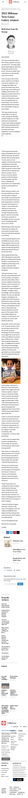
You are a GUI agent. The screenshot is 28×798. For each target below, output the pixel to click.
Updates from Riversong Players (4, 692)
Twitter (18, 570)
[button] (25, 2)
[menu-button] (2, 1)
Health (20, 737)
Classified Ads (13, 792)
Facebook (9, 570)
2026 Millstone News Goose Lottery (19, 551)
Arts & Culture (14, 732)
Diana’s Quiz (12, 794)
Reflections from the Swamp (8, 8)
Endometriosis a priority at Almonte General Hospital (5, 613)
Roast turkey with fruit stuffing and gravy (5, 630)
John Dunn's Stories (14, 742)
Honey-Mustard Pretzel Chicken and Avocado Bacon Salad (5, 639)
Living (20, 731)
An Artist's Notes (13, 736)
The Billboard (21, 792)
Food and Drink (22, 734)
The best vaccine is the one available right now (5, 622)
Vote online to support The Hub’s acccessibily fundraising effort (5, 709)
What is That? (4, 776)
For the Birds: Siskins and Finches (5, 657)
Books (12, 739)
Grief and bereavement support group (5, 605)
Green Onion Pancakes (14, 677)
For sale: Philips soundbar (4, 677)
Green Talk (4, 772)
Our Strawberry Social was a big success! (5, 648)
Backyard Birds (5, 768)
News (11, 787)
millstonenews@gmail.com (9, 730)
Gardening (20, 735)
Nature (3, 774)
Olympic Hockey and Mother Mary (19, 559)
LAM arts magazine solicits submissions (14, 692)
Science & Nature (4, 764)
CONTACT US (20, 794)
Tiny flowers (5, 653)
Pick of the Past (14, 744)
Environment (4, 770)
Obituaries (20, 739)
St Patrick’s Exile (18, 541)
